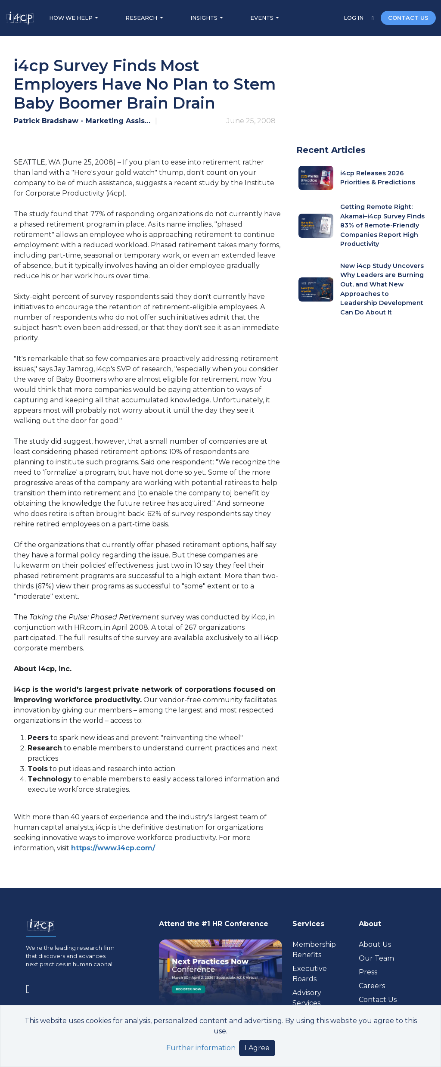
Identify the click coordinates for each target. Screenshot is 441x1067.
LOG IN (354, 18)
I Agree (257, 1048)
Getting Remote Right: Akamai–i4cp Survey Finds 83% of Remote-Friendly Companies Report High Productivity (382, 225)
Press (368, 972)
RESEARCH (141, 18)
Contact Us (378, 999)
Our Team (376, 958)
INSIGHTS (204, 18)
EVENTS (262, 18)
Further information (201, 1048)
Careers (372, 986)
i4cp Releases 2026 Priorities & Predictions (377, 178)
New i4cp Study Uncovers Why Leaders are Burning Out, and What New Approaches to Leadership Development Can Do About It (382, 289)
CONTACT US (408, 18)
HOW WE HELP (71, 18)
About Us (375, 944)
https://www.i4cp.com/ (113, 848)
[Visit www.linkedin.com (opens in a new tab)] (31, 987)
